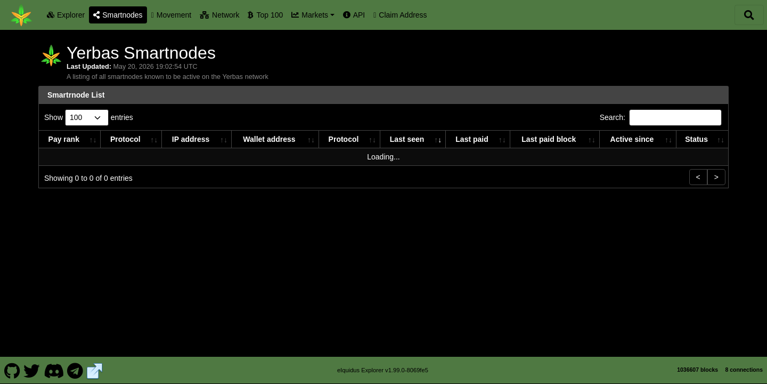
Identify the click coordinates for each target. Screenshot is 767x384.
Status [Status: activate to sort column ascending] (696, 139)
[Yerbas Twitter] (32, 370)
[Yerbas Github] (12, 370)
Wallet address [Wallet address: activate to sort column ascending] (269, 139)
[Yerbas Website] (95, 370)
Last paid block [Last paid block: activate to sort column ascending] (548, 139)
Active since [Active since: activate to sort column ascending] (632, 139)
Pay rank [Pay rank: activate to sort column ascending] (63, 139)
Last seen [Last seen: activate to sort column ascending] (407, 139)
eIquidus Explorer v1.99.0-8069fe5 (382, 370)
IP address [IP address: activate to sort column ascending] (191, 139)
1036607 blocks (697, 369)
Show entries (88, 117)
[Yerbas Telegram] (75, 370)
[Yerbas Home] (21, 15)
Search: (661, 117)
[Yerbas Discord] (53, 370)
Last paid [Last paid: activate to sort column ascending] (471, 139)
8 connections (744, 369)
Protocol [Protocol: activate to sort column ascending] (125, 139)
